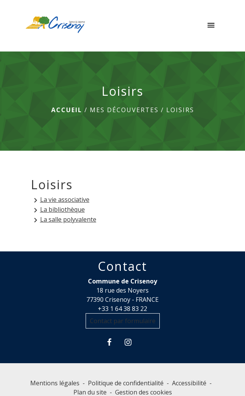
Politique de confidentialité (126, 383)
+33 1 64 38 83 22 (122, 308)
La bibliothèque (58, 210)
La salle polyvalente (63, 220)
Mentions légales (55, 383)
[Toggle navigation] (211, 25)
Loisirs (180, 110)
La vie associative (60, 200)
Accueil (66, 110)
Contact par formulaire (123, 321)
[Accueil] (55, 26)
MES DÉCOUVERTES (124, 110)
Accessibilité (189, 383)
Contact (122, 266)
